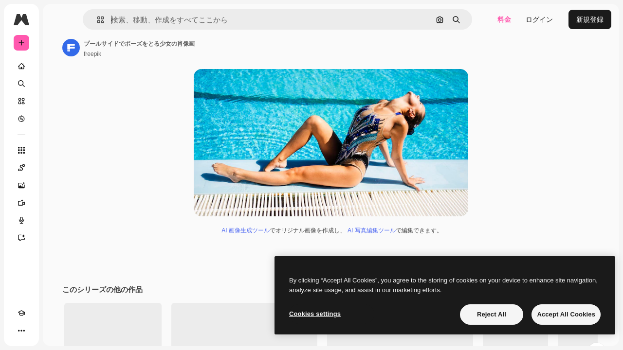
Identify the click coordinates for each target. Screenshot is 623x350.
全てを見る (584, 340)
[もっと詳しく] (58, 118)
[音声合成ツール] (58, 220)
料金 (504, 19)
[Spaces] (58, 167)
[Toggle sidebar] (95, 19)
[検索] (58, 83)
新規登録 (590, 19)
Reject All (491, 314)
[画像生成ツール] (58, 185)
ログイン (539, 19)
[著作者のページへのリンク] (145, 47)
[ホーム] (58, 66)
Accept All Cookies (566, 314)
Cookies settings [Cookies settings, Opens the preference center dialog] (315, 313)
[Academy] (21, 330)
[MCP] (56, 330)
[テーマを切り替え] (39, 330)
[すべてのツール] (58, 150)
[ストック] (58, 101)
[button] (150, 19)
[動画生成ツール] (58, 202)
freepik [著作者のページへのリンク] (166, 54)
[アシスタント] (58, 237)
